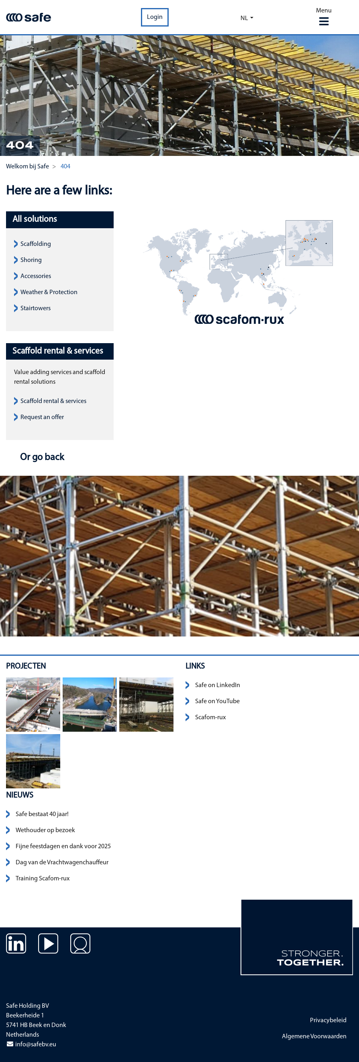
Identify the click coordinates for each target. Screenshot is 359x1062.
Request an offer (42, 417)
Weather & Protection (49, 292)
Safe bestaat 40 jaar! (42, 814)
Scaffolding (35, 244)
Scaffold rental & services (53, 401)
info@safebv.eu (31, 1045)
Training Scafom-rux (42, 879)
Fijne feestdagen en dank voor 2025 (63, 846)
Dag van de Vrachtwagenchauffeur (62, 862)
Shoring (31, 260)
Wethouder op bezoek (45, 830)
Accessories (35, 276)
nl (244, 18)
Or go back (41, 457)
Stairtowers (35, 308)
